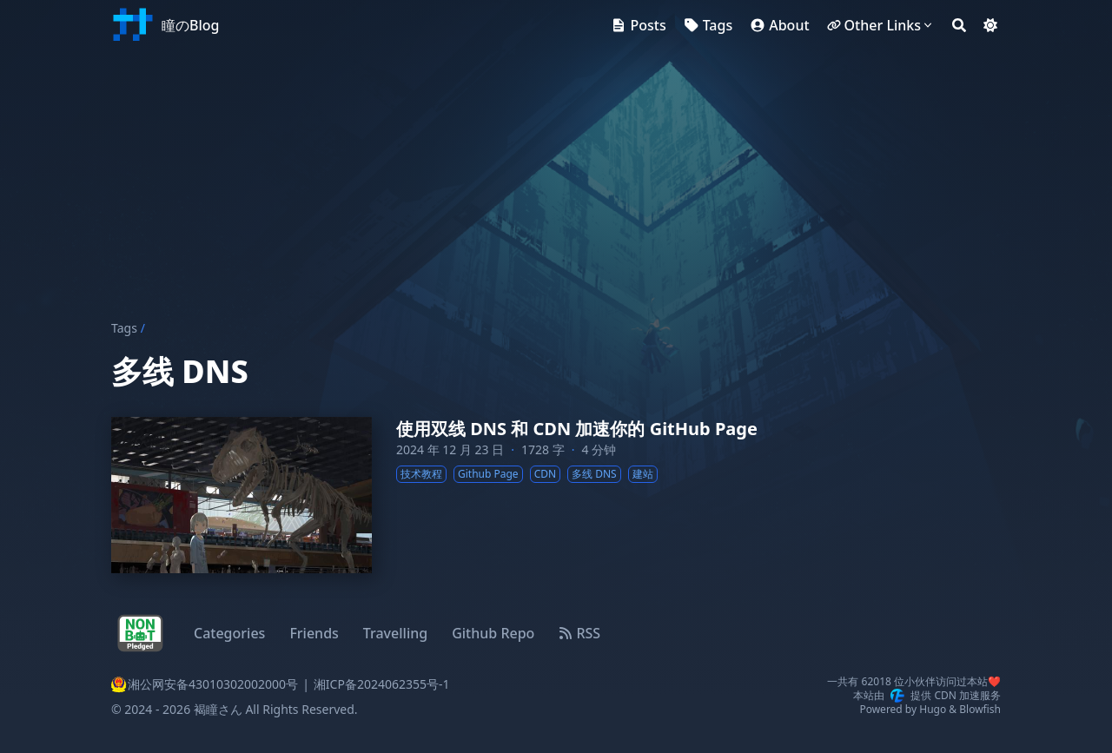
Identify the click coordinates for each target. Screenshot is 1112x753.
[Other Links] (881, 25)
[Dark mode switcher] (990, 25)
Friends (313, 633)
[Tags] (708, 25)
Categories (229, 633)
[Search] (959, 25)
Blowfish (980, 709)
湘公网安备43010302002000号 (204, 684)
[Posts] (638, 25)
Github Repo (493, 633)
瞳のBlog (190, 25)
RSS (579, 633)
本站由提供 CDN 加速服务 (927, 696)
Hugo (932, 709)
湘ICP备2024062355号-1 (382, 684)
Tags (124, 328)
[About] (779, 25)
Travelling (395, 633)
